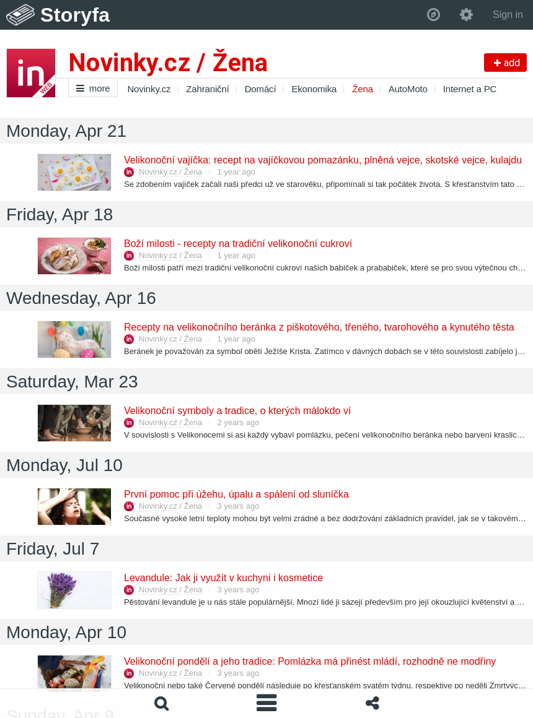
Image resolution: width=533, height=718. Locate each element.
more (93, 88)
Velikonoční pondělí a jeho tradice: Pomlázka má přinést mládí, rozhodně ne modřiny (309, 661)
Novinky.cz (148, 89)
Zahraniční (207, 89)
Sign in (508, 14)
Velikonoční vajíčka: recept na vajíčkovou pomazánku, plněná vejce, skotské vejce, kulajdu (322, 160)
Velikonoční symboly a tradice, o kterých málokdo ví (237, 410)
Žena (362, 89)
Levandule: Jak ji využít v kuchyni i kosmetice (223, 578)
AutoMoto (408, 89)
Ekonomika (314, 89)
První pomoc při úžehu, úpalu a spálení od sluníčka (236, 494)
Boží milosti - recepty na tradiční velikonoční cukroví (237, 243)
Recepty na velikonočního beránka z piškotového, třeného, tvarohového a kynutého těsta (318, 327)
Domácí (260, 89)
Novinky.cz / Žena (170, 171)
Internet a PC (469, 89)
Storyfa (75, 15)
